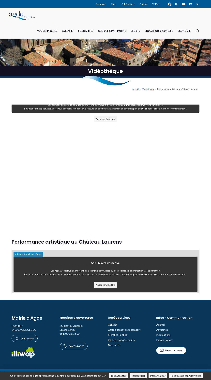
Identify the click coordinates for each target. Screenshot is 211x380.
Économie (184, 30)
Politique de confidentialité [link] (185, 375)
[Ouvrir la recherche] (197, 31)
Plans (113, 4)
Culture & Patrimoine (112, 30)
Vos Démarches (47, 30)
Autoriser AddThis (105, 284)
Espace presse (164, 339)
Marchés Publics (117, 334)
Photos (143, 4)
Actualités (162, 329)
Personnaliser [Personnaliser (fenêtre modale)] (158, 375)
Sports (135, 30)
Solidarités (85, 30)
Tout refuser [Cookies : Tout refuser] (138, 375)
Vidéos (156, 4)
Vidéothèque (148, 89)
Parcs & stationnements (121, 339)
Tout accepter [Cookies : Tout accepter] (118, 375)
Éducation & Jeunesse (159, 30)
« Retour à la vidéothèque (28, 254)
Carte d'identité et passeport (124, 329)
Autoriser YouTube (105, 119)
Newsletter (114, 344)
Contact (112, 324)
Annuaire (100, 4)
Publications (127, 4)
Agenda (160, 324)
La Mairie (67, 30)
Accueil (135, 89)
